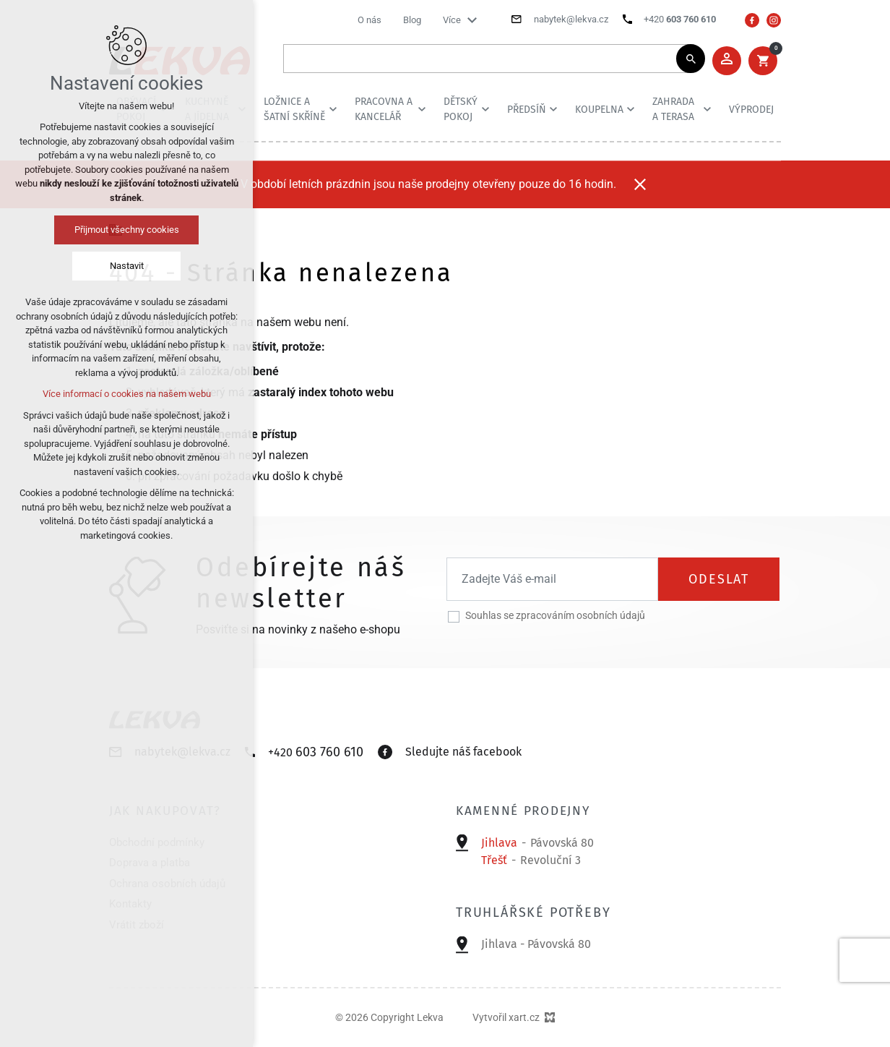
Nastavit (127, 265)
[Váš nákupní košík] (762, 60)
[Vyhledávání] (690, 58)
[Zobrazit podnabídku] (472, 20)
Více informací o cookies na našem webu (127, 393)
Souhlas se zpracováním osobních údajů (555, 615)
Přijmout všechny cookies (126, 229)
